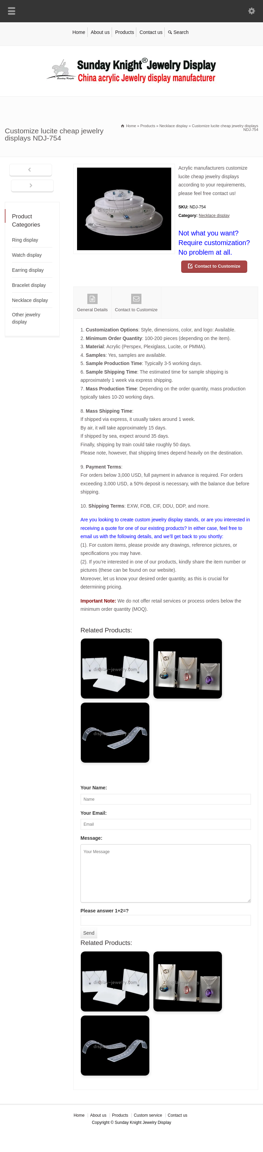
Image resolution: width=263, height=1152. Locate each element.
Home (78, 32)
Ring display (25, 240)
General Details (92, 303)
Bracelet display (29, 285)
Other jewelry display (26, 318)
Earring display (28, 270)
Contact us (151, 32)
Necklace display (214, 215)
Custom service (148, 1115)
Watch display (27, 255)
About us (100, 32)
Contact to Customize (217, 266)
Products (124, 32)
